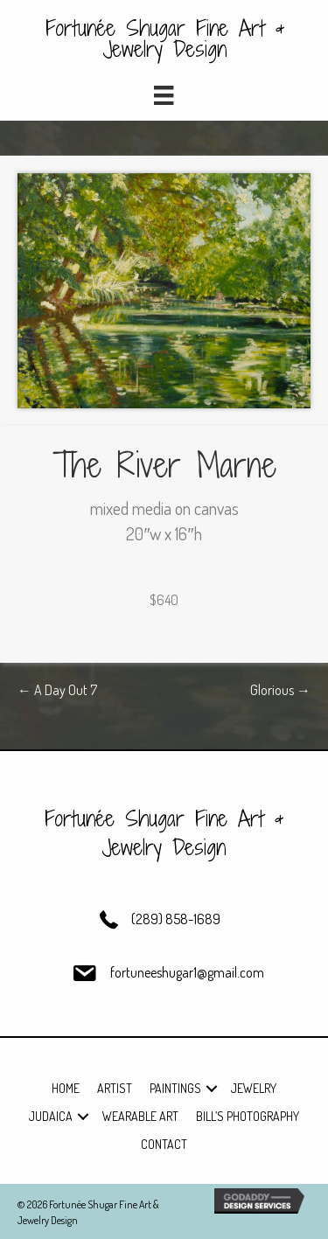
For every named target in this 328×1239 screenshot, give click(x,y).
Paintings (175, 1088)
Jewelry (253, 1088)
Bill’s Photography (247, 1116)
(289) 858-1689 (175, 919)
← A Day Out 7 (57, 690)
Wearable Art (140, 1116)
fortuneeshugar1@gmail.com (187, 972)
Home (66, 1088)
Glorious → (280, 690)
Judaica (51, 1116)
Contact (164, 1144)
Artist (114, 1088)
